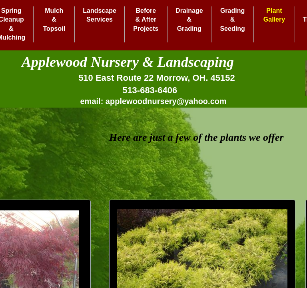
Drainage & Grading (189, 19)
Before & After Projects (145, 19)
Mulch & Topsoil (54, 19)
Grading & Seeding (232, 19)
